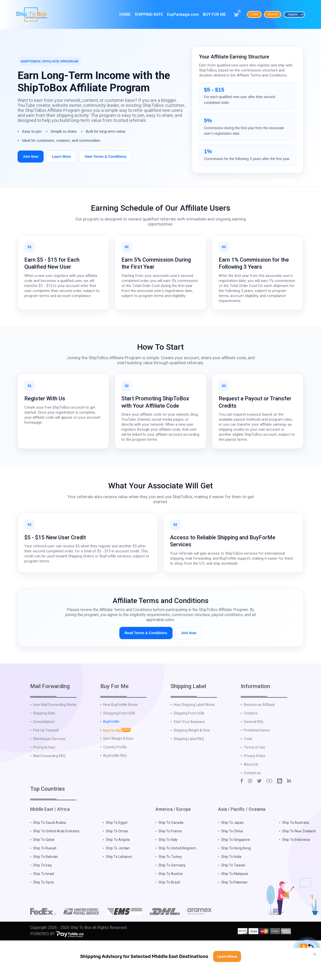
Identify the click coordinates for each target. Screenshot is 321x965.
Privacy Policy (254, 778)
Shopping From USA (119, 736)
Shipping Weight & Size (192, 753)
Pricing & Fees (44, 770)
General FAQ (253, 744)
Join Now (30, 157)
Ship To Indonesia (296, 862)
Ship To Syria (43, 905)
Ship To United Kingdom (177, 871)
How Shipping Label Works (194, 727)
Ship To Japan (232, 845)
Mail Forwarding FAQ (49, 778)
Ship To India (231, 879)
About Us (251, 787)
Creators (251, 736)
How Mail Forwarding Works (54, 727)
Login (254, 14)
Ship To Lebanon (119, 879)
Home (125, 14)
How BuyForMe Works (120, 727)
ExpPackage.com (183, 14)
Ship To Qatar (44, 862)
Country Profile (115, 769)
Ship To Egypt (116, 845)
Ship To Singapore (235, 862)
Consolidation (44, 744)
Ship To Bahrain (45, 879)
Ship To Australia (295, 845)
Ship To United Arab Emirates (56, 854)
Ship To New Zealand (298, 854)
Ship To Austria (170, 896)
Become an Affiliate (259, 727)
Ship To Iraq (42, 888)
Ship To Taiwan (233, 888)
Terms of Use (254, 770)
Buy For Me (214, 14)
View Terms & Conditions (106, 157)
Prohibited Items (257, 753)
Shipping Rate (149, 14)
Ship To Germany (172, 888)
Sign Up (273, 14)
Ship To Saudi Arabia (49, 845)
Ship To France (170, 854)
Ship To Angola (118, 862)
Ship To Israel (43, 896)
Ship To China (232, 854)
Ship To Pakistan (234, 905)
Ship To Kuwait (44, 871)
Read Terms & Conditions (146, 633)
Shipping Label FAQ (189, 761)
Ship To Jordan (118, 871)
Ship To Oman (117, 854)
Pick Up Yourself (46, 753)
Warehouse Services (49, 761)
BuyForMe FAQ (115, 778)
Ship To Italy (168, 862)
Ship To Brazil (169, 905)
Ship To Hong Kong (236, 871)
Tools (248, 761)
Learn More (61, 157)
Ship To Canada (170, 845)
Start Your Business (189, 744)
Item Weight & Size (118, 761)
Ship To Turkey (170, 879)
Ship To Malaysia (234, 896)
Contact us (252, 795)
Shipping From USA (189, 736)
